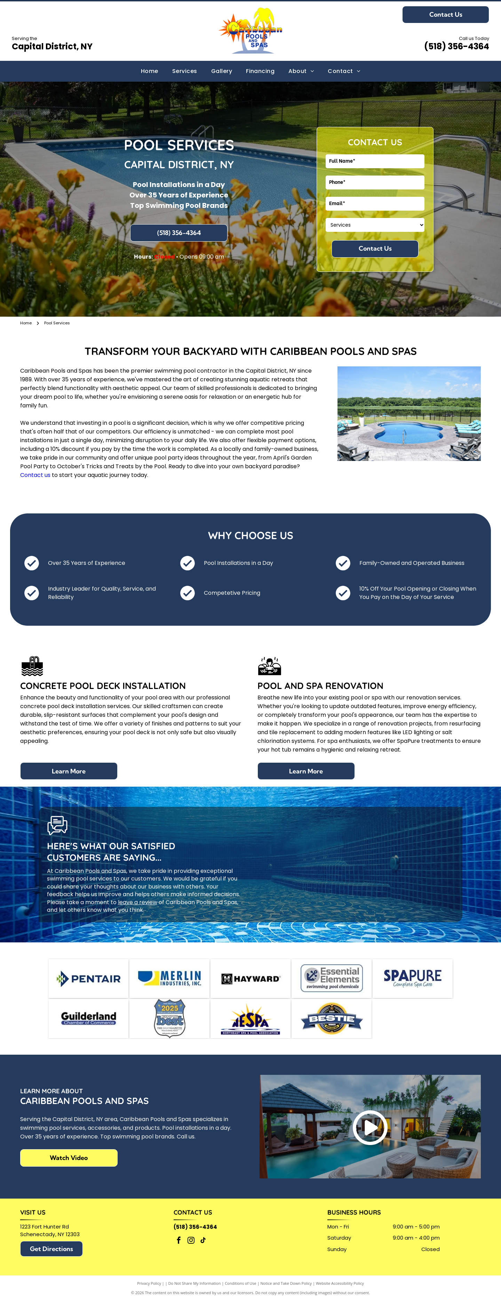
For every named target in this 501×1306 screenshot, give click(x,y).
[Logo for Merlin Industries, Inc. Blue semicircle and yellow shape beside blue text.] (169, 980)
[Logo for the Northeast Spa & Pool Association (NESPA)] (250, 1023)
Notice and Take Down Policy (286, 1288)
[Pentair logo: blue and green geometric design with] (88, 980)
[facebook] (179, 1246)
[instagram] (191, 1246)
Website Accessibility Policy (340, 1288)
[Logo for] (332, 980)
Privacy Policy (149, 1288)
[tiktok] (203, 1246)
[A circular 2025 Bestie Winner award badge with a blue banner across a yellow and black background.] (332, 1023)
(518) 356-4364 (456, 46)
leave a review (137, 902)
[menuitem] (149, 71)
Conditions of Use (240, 1288)
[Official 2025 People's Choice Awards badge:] (169, 1023)
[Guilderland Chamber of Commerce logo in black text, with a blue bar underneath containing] (88, 1023)
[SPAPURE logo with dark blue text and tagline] (413, 980)
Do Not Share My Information (194, 1288)
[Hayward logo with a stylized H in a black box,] (250, 980)
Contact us (35, 475)
